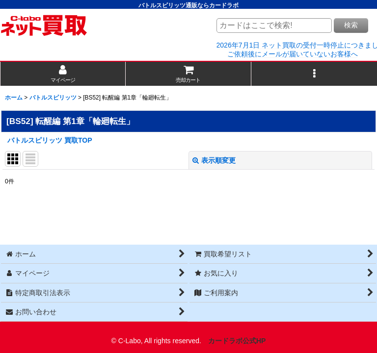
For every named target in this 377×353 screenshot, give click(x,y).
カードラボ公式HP (237, 341)
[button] (314, 74)
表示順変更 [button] (214, 160)
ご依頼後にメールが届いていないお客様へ (292, 53)
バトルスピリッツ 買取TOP (49, 140)
